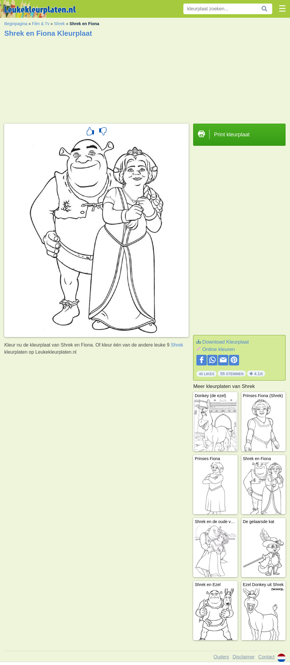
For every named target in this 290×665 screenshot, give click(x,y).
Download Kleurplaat (225, 342)
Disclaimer (244, 656)
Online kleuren (218, 349)
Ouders (221, 656)
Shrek (59, 23)
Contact (266, 656)
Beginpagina (15, 23)
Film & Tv (40, 23)
